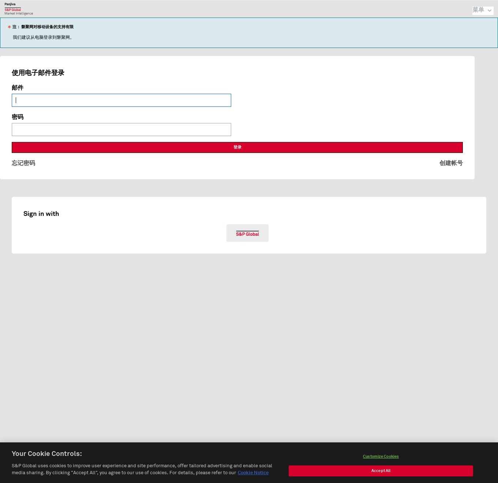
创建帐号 (451, 163)
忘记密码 (23, 163)
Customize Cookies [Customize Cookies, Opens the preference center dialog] (381, 459)
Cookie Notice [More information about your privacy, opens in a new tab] (253, 475)
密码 (17, 117)
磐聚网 (19, 9)
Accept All (380, 473)
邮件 (17, 88)
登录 (237, 147)
